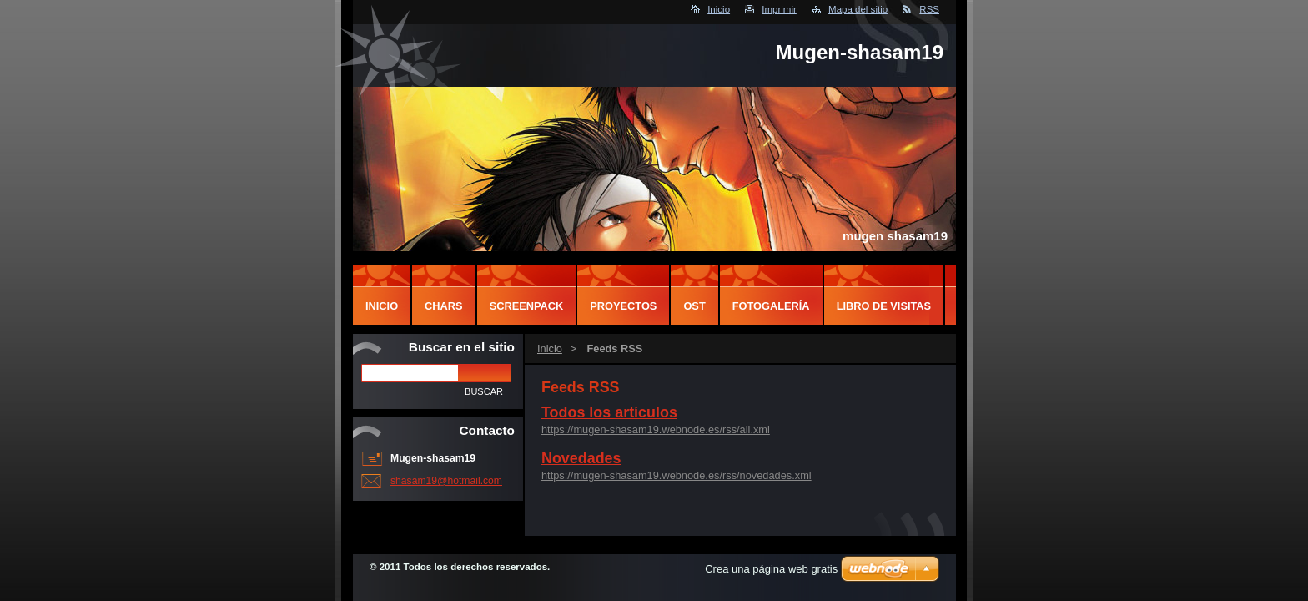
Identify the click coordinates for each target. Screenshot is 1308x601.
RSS (929, 9)
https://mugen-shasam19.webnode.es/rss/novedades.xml (676, 475)
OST (694, 306)
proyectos (623, 306)
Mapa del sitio (858, 9)
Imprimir (779, 9)
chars (444, 306)
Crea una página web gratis (771, 569)
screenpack (527, 306)
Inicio (718, 9)
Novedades (581, 458)
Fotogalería (771, 306)
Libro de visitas (884, 306)
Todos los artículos (609, 412)
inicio (381, 306)
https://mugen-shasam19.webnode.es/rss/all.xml (655, 429)
